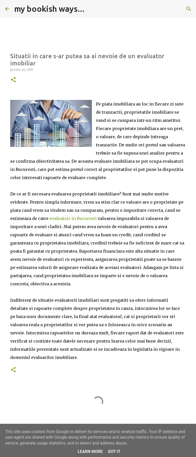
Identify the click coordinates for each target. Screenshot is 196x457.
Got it (114, 451)
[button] (13, 80)
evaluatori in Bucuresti (73, 218)
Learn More (90, 451)
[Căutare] (92, 9)
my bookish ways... (49, 8)
